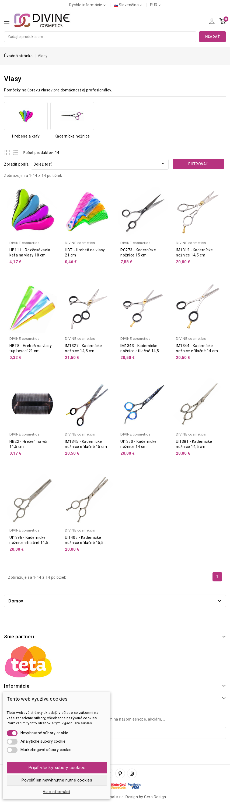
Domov (15, 601)
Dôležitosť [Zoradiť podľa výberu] (100, 163)
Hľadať (212, 37)
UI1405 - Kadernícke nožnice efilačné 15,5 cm (84, 542)
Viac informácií (56, 792)
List (15, 152)
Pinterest (120, 773)
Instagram (132, 773)
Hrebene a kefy (26, 136)
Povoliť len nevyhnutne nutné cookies (57, 780)
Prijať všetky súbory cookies (57, 767)
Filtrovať (198, 164)
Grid (7, 152)
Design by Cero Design (146, 797)
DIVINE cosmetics (24, 243)
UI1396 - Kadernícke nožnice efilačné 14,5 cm (28, 542)
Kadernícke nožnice (72, 136)
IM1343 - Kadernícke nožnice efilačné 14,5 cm (139, 351)
